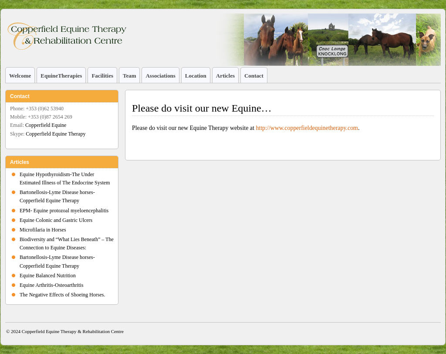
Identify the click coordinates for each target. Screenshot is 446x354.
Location (195, 75)
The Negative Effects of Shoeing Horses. (62, 295)
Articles (225, 75)
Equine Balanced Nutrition (48, 275)
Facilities (102, 75)
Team (129, 75)
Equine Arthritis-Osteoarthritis (51, 285)
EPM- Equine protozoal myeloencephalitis (64, 211)
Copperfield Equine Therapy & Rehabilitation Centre (73, 331)
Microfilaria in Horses (43, 230)
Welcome (20, 75)
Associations (160, 75)
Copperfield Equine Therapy (55, 134)
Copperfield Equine (45, 125)
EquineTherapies (61, 75)
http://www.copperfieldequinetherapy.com (307, 128)
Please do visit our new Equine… (202, 108)
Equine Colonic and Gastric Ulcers (56, 220)
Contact (254, 75)
